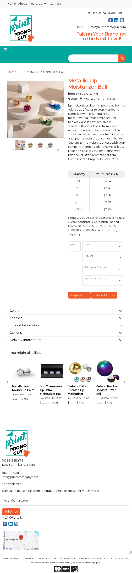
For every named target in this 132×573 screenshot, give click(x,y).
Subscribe (11, 511)
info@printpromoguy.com (108, 27)
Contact (55, 3)
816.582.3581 (79, 27)
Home (11, 3)
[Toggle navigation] (5, 49)
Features (35, 3)
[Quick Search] (93, 58)
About (22, 3)
